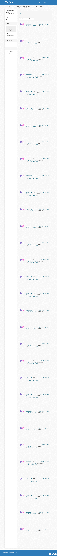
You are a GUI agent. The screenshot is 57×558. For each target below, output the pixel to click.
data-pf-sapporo (28, 24)
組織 (45, 2)
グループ (50, 2)
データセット (39, 2)
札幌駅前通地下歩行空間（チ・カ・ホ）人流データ (30, 7)
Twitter (7, 43)
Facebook (8, 45)
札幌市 (13, 7)
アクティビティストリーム (26, 18)
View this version (31, 43)
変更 (36, 43)
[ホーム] (5, 7)
